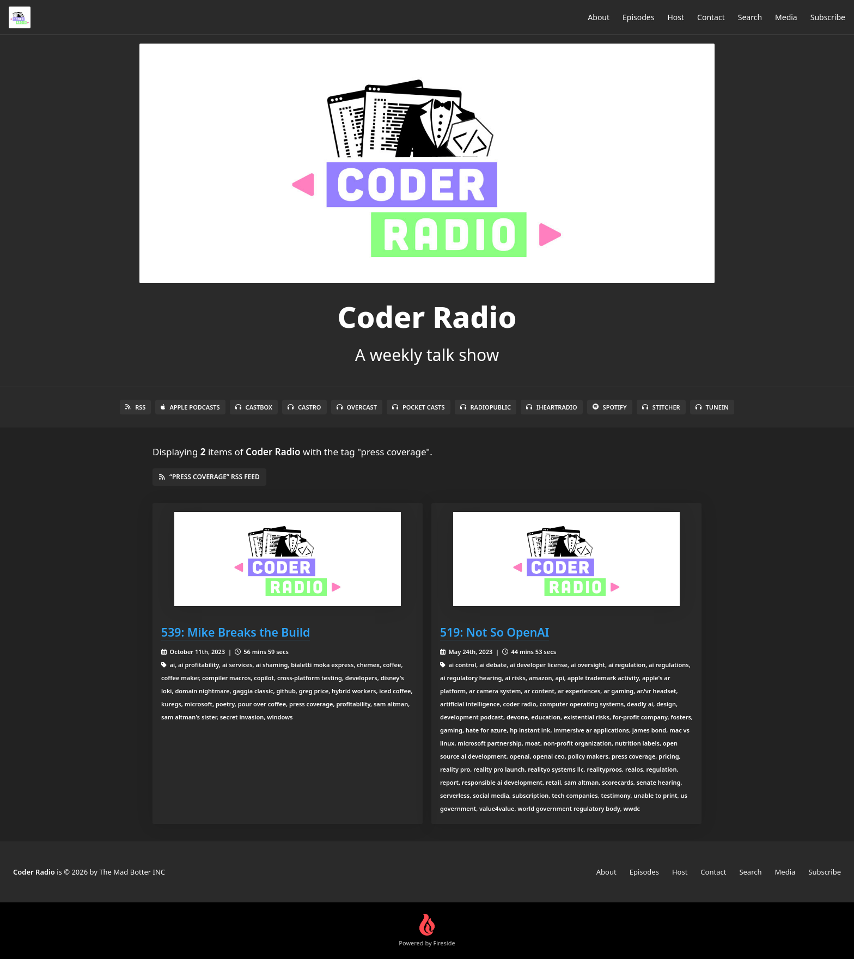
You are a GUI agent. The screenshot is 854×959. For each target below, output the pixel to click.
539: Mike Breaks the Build (235, 632)
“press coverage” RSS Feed (209, 476)
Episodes (638, 17)
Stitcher (661, 407)
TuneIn (712, 407)
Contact (711, 17)
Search (750, 17)
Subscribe (827, 17)
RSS (135, 407)
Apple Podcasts (190, 407)
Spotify (610, 407)
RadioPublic (485, 407)
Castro (304, 407)
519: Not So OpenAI (494, 632)
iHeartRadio (551, 407)
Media (786, 17)
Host (675, 17)
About (598, 17)
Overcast (357, 407)
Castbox (253, 407)
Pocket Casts (418, 407)
